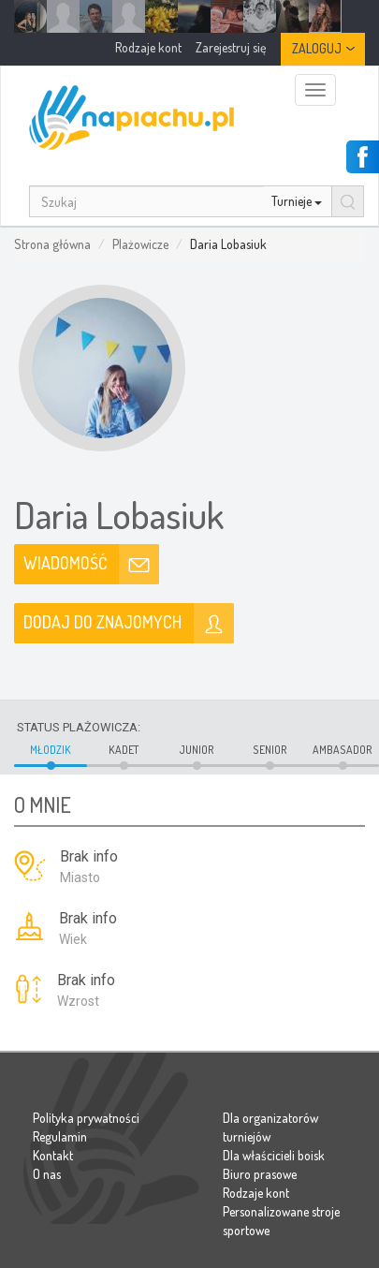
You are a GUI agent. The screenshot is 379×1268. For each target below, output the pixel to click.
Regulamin (60, 1136)
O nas (47, 1174)
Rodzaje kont (256, 1193)
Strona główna (52, 244)
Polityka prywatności (86, 1118)
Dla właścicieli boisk (274, 1155)
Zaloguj (317, 48)
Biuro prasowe (260, 1174)
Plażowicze (140, 244)
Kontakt (53, 1155)
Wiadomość (65, 563)
